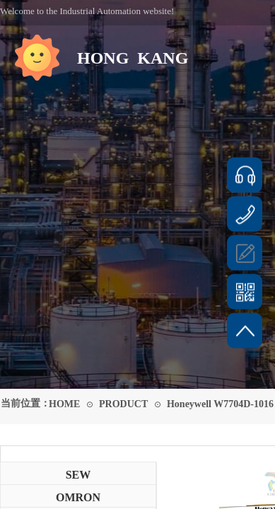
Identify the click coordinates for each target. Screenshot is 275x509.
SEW (78, 475)
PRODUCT (123, 404)
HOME (64, 404)
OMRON (78, 497)
